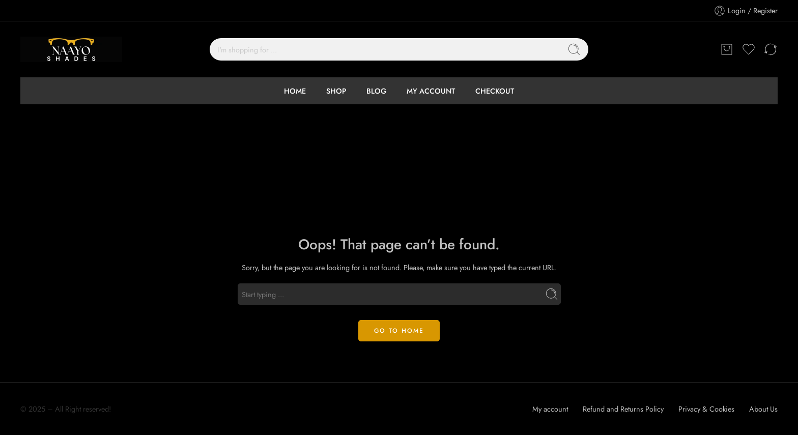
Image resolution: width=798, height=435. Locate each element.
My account (550, 408)
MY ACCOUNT (431, 90)
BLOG (376, 90)
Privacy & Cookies (706, 408)
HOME (295, 90)
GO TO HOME (399, 330)
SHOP (336, 90)
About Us (763, 408)
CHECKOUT (494, 90)
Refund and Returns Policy (623, 408)
